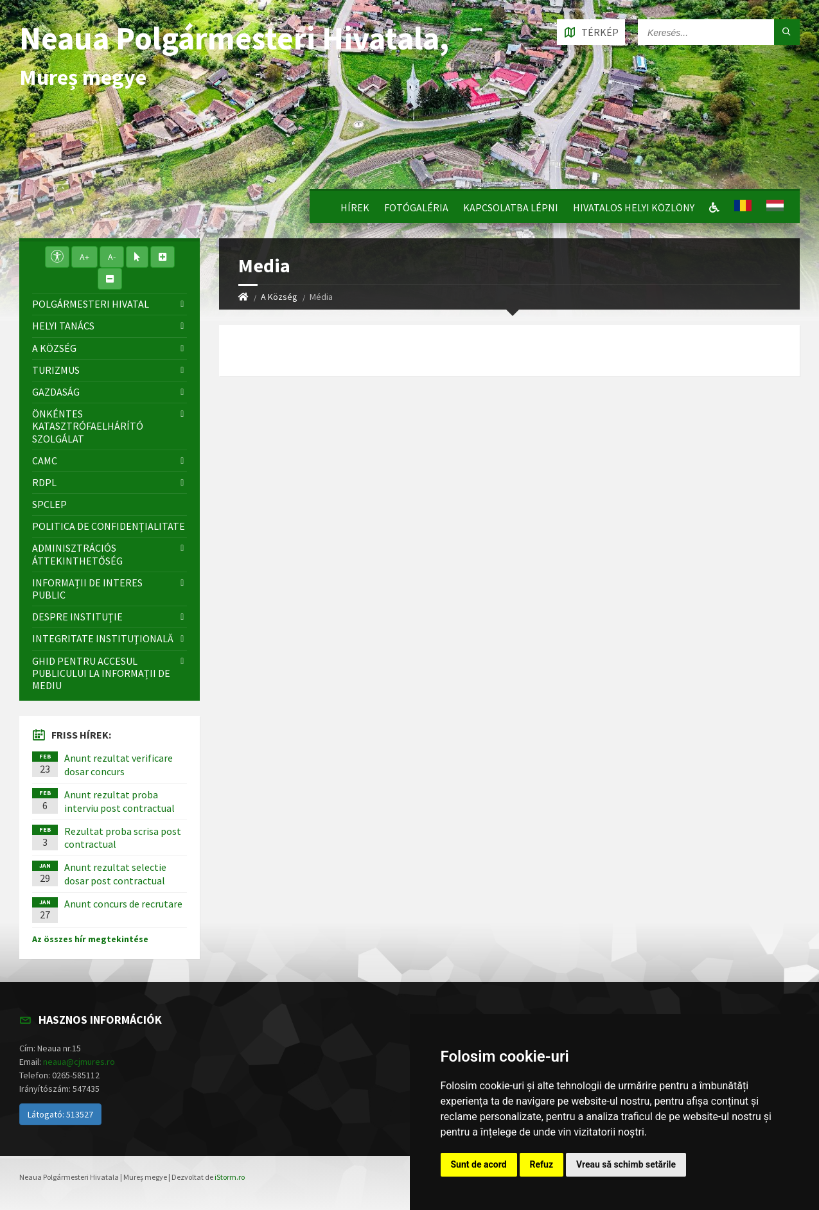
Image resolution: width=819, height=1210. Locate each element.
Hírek (354, 207)
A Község (279, 296)
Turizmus (56, 370)
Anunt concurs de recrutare (123, 903)
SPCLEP (49, 504)
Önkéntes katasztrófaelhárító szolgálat (87, 425)
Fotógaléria (416, 207)
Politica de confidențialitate (108, 526)
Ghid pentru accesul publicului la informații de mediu (101, 673)
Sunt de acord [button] (479, 1164)
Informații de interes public (87, 588)
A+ (84, 257)
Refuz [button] (542, 1164)
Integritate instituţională (102, 638)
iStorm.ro (230, 1177)
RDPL (44, 482)
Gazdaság (56, 391)
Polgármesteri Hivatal (90, 303)
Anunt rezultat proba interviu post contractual (119, 801)
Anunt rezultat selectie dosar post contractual (115, 874)
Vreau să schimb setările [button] (626, 1164)
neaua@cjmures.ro (79, 1061)
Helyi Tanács (63, 325)
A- (112, 257)
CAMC (44, 460)
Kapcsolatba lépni (510, 207)
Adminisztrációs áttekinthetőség (77, 553)
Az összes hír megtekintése (90, 939)
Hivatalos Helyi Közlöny (633, 207)
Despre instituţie (77, 616)
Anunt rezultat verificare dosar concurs (118, 764)
